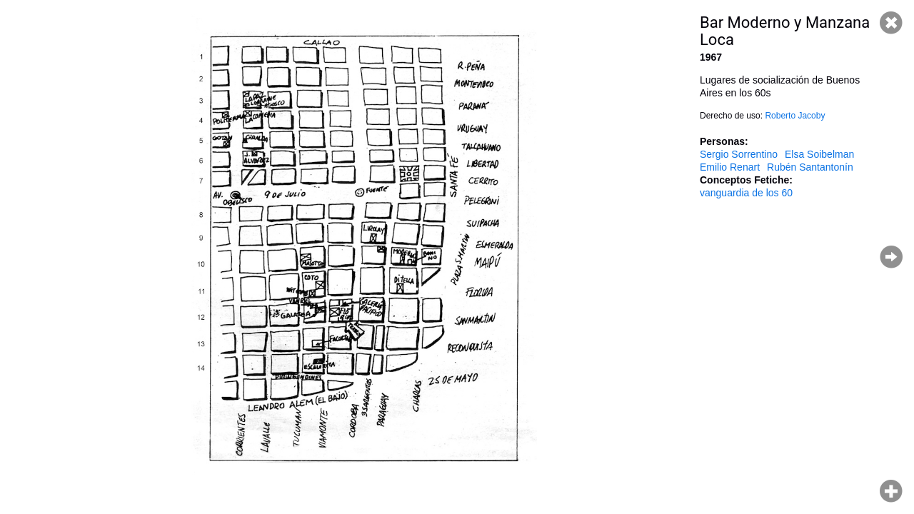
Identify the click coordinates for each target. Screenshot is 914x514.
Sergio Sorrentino (739, 154)
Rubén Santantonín (810, 167)
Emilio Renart (730, 167)
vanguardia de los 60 (746, 192)
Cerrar (891, 23)
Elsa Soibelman (819, 154)
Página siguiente (891, 257)
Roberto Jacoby (795, 116)
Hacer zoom (891, 491)
